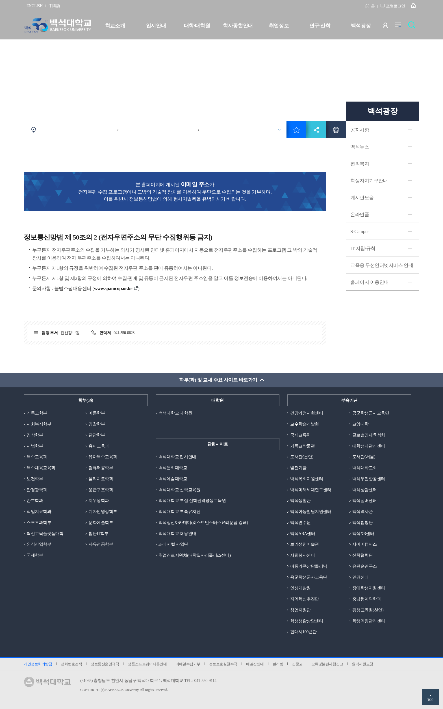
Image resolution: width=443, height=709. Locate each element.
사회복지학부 (39, 424)
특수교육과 (37, 457)
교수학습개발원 (304, 424)
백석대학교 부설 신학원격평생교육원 (192, 500)
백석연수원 (300, 522)
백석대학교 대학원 (175, 413)
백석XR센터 (363, 533)
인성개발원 (300, 588)
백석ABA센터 (302, 533)
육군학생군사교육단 (308, 577)
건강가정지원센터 (306, 413)
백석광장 (361, 25)
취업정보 (279, 25)
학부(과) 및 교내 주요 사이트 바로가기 (218, 380)
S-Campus (359, 231)
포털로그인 (395, 6)
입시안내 (156, 25)
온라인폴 (359, 214)
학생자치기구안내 (369, 180)
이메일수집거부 (187, 664)
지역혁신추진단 (304, 599)
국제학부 (35, 555)
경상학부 (35, 435)
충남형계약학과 (366, 599)
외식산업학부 (39, 544)
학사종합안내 (238, 25)
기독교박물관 (302, 446)
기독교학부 (37, 413)
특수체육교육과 (41, 468)
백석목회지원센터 (306, 479)
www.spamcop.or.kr (113, 288)
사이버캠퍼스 (364, 544)
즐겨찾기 (296, 129)
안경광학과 (37, 490)
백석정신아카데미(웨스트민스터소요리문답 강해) (203, 522)
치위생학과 (98, 500)
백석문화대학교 (172, 468)
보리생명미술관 (304, 544)
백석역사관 (362, 511)
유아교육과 (98, 446)
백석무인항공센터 (368, 479)
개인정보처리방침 (38, 664)
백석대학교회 (364, 468)
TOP (430, 700)
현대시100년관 (303, 631)
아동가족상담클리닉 (308, 566)
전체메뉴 (401, 27)
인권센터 (360, 577)
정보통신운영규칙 (105, 664)
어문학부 (96, 413)
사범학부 (35, 446)
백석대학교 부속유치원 (179, 511)
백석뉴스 (359, 147)
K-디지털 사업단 (173, 544)
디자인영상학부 (102, 511)
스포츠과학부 (39, 522)
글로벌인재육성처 (368, 435)
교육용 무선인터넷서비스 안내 (381, 265)
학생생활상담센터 (306, 621)
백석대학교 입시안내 (177, 457)
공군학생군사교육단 (370, 413)
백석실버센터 (364, 500)
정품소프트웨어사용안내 (147, 664)
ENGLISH (35, 6)
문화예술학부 (100, 522)
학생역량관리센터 (368, 621)
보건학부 (35, 479)
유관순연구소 (364, 566)
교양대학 (360, 424)
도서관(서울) (363, 457)
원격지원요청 (362, 664)
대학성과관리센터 (368, 446)
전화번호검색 (71, 664)
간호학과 (35, 500)
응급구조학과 (100, 490)
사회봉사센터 (302, 555)
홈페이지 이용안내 (369, 282)
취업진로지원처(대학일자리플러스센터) (194, 555)
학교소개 (115, 25)
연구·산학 (319, 25)
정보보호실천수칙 (223, 664)
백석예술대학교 (172, 479)
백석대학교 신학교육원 (179, 490)
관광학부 (96, 435)
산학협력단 (362, 555)
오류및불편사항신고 (327, 664)
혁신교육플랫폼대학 (45, 533)
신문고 (297, 664)
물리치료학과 (100, 479)
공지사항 (359, 130)
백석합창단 (362, 522)
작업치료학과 (39, 511)
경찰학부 (96, 424)
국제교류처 (300, 435)
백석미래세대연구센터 (310, 490)
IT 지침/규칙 (362, 248)
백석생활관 (300, 500)
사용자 (389, 27)
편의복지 (359, 163)
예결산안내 (255, 664)
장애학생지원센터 (368, 588)
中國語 (54, 6)
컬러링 (278, 664)
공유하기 (316, 129)
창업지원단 (300, 610)
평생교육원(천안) (368, 610)
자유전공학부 (100, 544)
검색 (413, 27)
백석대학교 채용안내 (177, 533)
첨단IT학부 (98, 533)
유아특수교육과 (102, 457)
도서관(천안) (301, 457)
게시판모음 (362, 197)
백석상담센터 (364, 490)
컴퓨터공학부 (100, 468)
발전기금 (298, 468)
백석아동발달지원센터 (310, 511)
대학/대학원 (197, 25)
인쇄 (336, 129)
